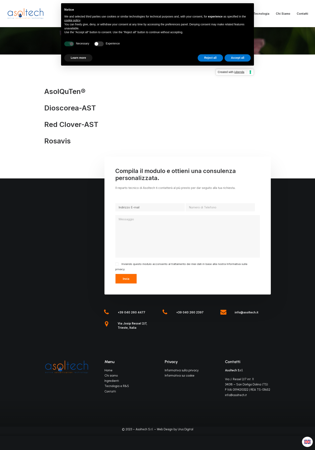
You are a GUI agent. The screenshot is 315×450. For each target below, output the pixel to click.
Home (108, 370)
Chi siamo (111, 375)
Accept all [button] (237, 57)
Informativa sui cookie (179, 375)
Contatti (302, 13)
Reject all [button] (210, 57)
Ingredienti (111, 381)
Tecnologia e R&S (116, 386)
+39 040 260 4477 (131, 312)
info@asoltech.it (246, 312)
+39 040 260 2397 (190, 312)
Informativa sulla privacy (182, 370)
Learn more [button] (78, 57)
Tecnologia (261, 13)
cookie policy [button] (72, 20)
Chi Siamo (283, 13)
